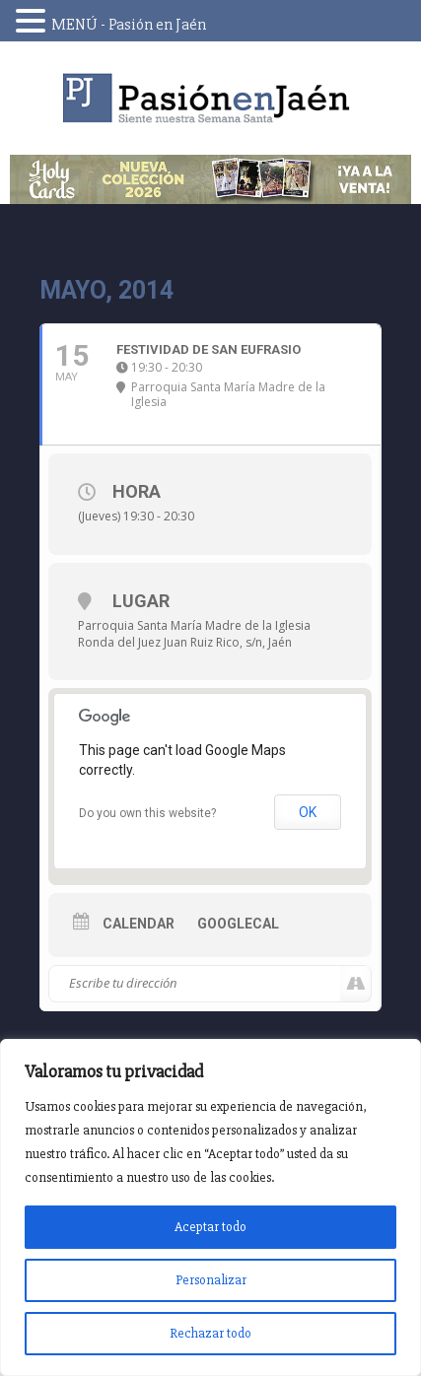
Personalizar (210, 1280)
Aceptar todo (210, 1226)
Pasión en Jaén (211, 98)
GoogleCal (238, 923)
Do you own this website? (147, 813)
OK (307, 812)
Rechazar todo (210, 1333)
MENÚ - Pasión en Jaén (128, 24)
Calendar (139, 923)
